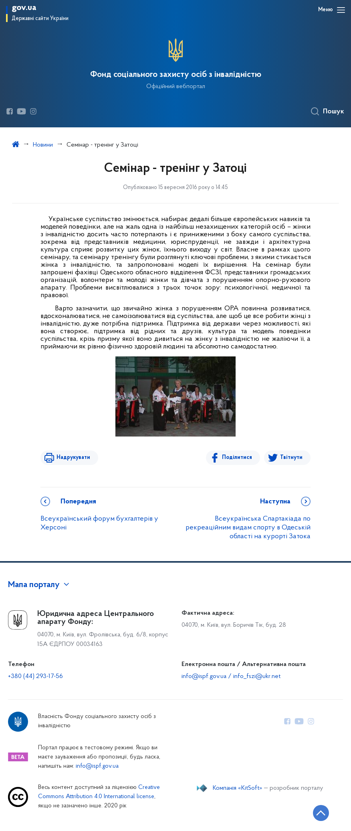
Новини (43, 145)
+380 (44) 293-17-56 (35, 676)
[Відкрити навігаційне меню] (341, 10)
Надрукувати (73, 458)
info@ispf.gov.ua (97, 766)
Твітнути (291, 458)
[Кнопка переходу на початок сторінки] (321, 813)
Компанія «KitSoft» (237, 788)
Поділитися (237, 458)
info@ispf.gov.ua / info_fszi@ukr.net (231, 676)
